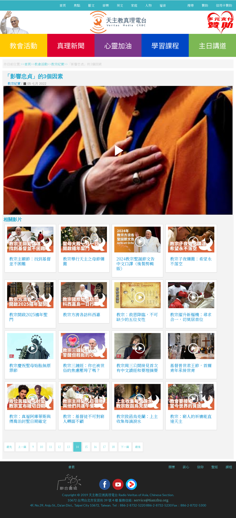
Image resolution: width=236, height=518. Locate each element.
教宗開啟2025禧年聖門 (28, 316)
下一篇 (125, 447)
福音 (162, 5)
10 (41, 447)
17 (104, 447)
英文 (120, 5)
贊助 (205, 5)
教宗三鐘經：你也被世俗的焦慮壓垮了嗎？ (83, 367)
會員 (71, 467)
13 (68, 447)
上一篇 (22, 447)
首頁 (62, 5)
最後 (138, 447)
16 (95, 447)
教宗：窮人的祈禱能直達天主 (191, 418)
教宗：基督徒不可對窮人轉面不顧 (83, 418)
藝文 (91, 5)
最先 (9, 447)
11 (50, 447)
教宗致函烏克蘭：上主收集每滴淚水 (137, 418)
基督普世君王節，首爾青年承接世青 (191, 367)
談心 (186, 467)
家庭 (134, 5)
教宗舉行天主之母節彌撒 (83, 261)
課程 (229, 467)
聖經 (214, 467)
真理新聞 (71, 45)
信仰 (200, 467)
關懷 (171, 467)
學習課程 (165, 45)
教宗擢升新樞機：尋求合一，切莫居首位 (191, 316)
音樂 (105, 5)
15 (86, 447)
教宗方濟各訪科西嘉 (81, 314)
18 (113, 447)
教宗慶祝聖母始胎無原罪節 (30, 367)
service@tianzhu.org (151, 500)
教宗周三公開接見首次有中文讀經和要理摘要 (137, 367)
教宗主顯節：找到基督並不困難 (30, 261)
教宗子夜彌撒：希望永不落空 (191, 261)
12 (59, 447)
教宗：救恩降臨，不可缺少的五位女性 (137, 316)
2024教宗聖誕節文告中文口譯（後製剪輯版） (135, 263)
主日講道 (212, 45)
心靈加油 (118, 45)
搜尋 (190, 5)
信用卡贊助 (224, 5)
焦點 (77, 5)
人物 (148, 5)
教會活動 (23, 45)
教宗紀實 (57, 64)
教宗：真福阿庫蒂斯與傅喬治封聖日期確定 (30, 418)
